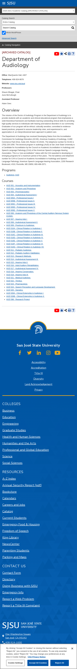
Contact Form (11, 573)
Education (9, 417)
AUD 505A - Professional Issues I (20, 198)
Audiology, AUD (12, 175)
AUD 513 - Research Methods (19, 256)
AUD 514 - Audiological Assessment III (22, 259)
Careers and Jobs (13, 505)
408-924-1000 (13, 642)
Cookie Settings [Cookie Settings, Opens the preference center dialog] (15, 663)
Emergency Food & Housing (21, 524)
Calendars (9, 498)
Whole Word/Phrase (13, 32)
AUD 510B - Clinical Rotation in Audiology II (24, 232)
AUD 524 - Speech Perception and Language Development (31, 287)
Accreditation (38, 368)
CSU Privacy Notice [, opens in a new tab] (37, 657)
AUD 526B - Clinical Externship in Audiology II (25, 296)
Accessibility (39, 362)
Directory (8, 579)
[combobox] (38, 10)
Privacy (39, 390)
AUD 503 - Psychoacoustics (17, 192)
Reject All (59, 663)
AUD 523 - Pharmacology (17, 284)
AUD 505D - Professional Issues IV (21, 207)
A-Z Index (9, 479)
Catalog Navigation (12, 45)
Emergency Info (13, 592)
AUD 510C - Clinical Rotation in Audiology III (24, 235)
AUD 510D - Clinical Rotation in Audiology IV (25, 238)
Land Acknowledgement (38, 384)
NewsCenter (11, 544)
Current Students (14, 518)
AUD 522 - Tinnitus (14, 281)
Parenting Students (15, 551)
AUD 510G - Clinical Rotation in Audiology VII (25, 247)
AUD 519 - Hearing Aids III (17, 275)
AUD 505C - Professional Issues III (21, 204)
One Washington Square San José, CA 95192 (18, 636)
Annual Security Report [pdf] (22, 485)
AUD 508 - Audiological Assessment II (22, 222)
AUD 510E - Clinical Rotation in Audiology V (24, 241)
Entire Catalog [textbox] (9, 22)
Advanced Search (9, 38)
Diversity (38, 379)
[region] (38, 656)
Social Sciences (12, 463)
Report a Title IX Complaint (21, 605)
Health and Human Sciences (21, 437)
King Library (10, 537)
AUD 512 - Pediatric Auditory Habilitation (23, 253)
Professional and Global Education (25, 450)
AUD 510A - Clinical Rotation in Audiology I (24, 228)
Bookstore (9, 492)
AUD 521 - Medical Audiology (18, 278)
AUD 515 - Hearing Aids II (17, 262)
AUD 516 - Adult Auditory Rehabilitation (22, 265)
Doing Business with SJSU (20, 586)
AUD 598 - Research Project (18, 299)
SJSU (11, 3)
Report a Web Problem (18, 599)
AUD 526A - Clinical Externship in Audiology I (25, 293)
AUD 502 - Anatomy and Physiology (21, 189)
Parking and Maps (14, 557)
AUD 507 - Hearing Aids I (17, 219)
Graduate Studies (14, 430)
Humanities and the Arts (19, 443)
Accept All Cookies (38, 663)
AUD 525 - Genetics (14, 290)
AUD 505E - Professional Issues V (20, 210)
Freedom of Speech (15, 531)
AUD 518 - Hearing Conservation (20, 272)
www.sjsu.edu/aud (17, 84)
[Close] (72, 648)
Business (8, 411)
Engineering (10, 424)
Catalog (7, 511)
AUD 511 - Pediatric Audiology (19, 250)
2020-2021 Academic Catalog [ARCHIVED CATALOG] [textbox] (25, 11)
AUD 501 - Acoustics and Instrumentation (23, 185)
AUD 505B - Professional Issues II (20, 201)
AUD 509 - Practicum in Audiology (20, 225)
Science (7, 456)
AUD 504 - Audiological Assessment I (21, 195)
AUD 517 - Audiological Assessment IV (22, 269)
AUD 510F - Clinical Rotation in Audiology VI (24, 244)
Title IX (38, 373)
